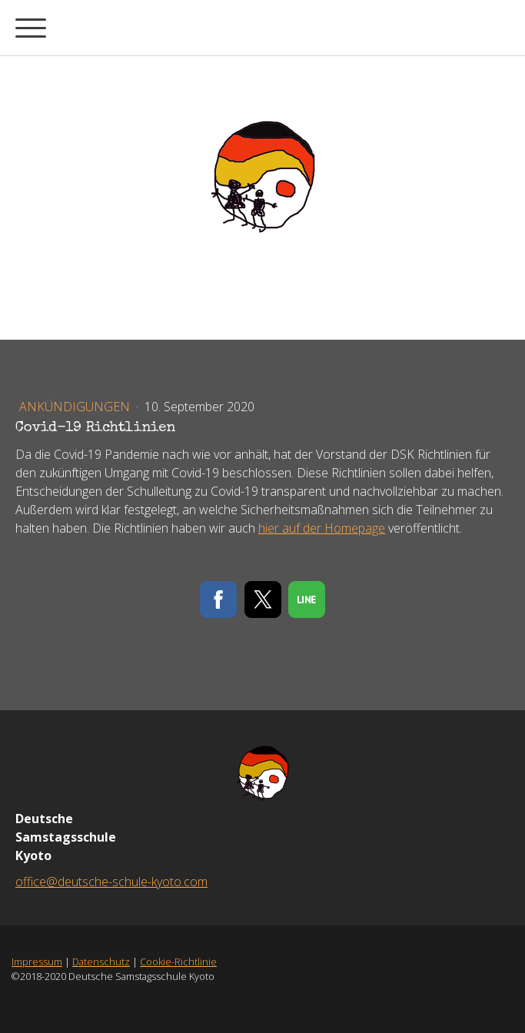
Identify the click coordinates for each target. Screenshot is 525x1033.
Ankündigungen (76, 406)
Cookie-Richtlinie (178, 961)
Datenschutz (101, 961)
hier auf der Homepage (321, 528)
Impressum (37, 961)
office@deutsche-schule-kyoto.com (111, 881)
